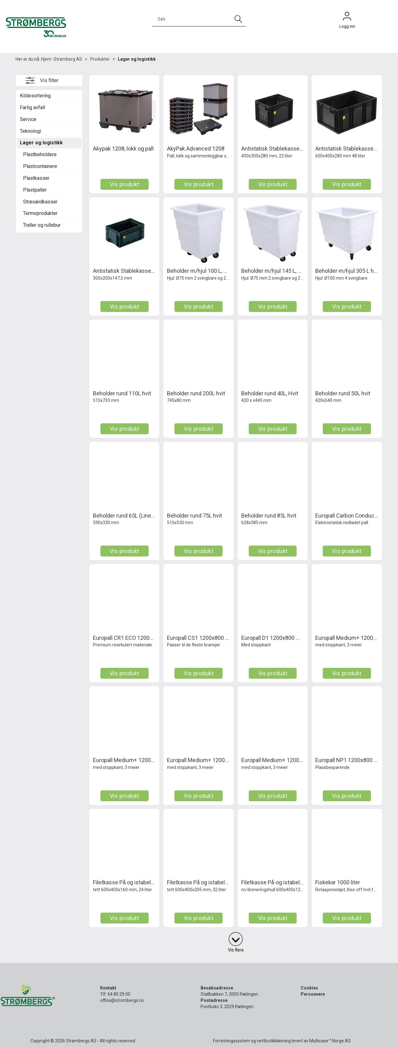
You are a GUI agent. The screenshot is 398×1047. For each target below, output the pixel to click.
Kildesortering (35, 96)
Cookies (309, 987)
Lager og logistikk (137, 59)
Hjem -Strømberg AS (61, 59)
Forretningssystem (231, 1040)
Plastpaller (35, 190)
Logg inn (347, 18)
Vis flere (236, 949)
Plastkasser (36, 178)
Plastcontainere (40, 166)
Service (28, 119)
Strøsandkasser (40, 202)
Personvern (313, 994)
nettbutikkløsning (274, 1040)
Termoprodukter (40, 213)
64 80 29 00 (119, 994)
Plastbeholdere (40, 154)
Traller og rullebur (42, 225)
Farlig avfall (32, 107)
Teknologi (30, 131)
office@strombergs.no (122, 1000)
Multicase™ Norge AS (330, 1040)
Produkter (100, 59)
